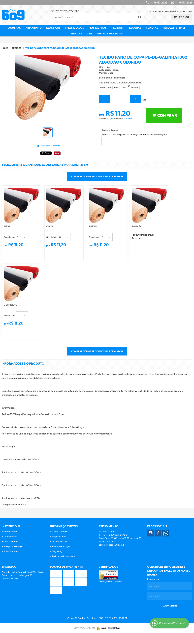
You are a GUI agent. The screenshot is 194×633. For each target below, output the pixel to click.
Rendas (76, 33)
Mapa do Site (59, 536)
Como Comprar (60, 531)
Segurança (57, 551)
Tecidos (117, 27)
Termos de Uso (59, 541)
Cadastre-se (156, 11)
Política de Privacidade (63, 556)
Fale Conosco (186, 11)
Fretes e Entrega (61, 546)
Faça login (74, 10)
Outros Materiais (110, 33)
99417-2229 (158, 2)
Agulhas (14, 27)
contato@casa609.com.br (112, 544)
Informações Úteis (64, 526)
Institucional (12, 526)
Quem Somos (10, 531)
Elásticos (53, 27)
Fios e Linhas (98, 27)
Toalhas (152, 27)
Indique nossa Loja (13, 546)
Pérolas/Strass (174, 27)
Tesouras (134, 27)
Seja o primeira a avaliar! (112, 77)
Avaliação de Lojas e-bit (111, 581)
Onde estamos (11, 541)
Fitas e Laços (74, 27)
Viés (89, 33)
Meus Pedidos (171, 11)
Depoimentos (10, 536)
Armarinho (34, 27)
